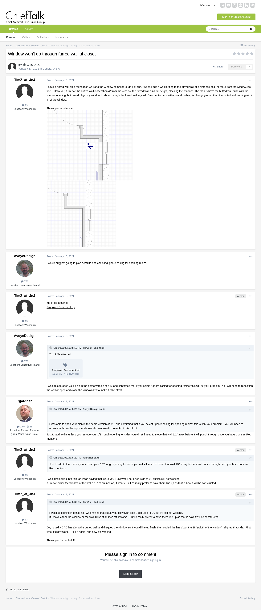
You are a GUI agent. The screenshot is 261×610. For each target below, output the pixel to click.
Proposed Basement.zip (61, 307)
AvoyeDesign (24, 256)
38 (29, 426)
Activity (29, 28)
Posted (60, 80)
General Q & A (51, 68)
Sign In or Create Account (236, 16)
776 (24, 281)
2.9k (21, 426)
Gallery (26, 37)
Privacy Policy (138, 606)
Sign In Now (130, 573)
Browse (13, 30)
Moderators (61, 37)
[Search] (226, 29)
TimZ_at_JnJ (30, 64)
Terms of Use (119, 606)
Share (218, 66)
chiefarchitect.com (207, 5)
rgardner (25, 401)
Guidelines (42, 37)
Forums (10, 37)
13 (25, 105)
